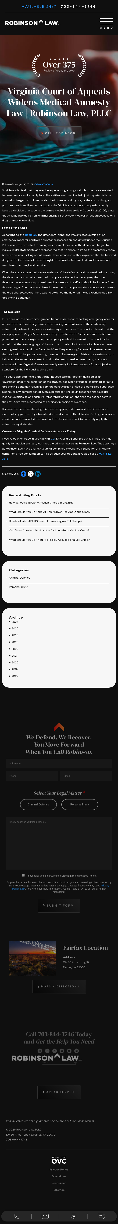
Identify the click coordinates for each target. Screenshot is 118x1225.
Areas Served (60, 1106)
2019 (13, 669)
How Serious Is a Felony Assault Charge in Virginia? (41, 503)
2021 (13, 656)
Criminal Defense (43, 184)
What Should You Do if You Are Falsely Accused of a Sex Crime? (49, 540)
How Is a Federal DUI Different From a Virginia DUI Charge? (45, 521)
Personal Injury (18, 587)
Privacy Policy (87, 889)
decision (31, 235)
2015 (13, 676)
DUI (53, 439)
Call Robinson (60, 133)
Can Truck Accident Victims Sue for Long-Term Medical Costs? (49, 530)
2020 (14, 662)
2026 (13, 622)
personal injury (79, 818)
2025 (13, 628)
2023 (13, 642)
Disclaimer (59, 1177)
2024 (14, 635)
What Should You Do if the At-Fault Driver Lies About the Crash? (50, 512)
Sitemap (59, 1191)
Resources (59, 1184)
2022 (13, 649)
